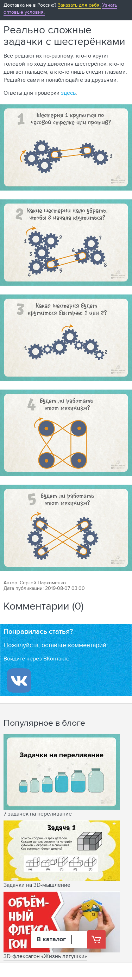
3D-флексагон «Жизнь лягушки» (45, 956)
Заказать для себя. (79, 4)
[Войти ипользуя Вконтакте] (19, 680)
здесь (68, 93)
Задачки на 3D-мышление (37, 885)
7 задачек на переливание (38, 814)
